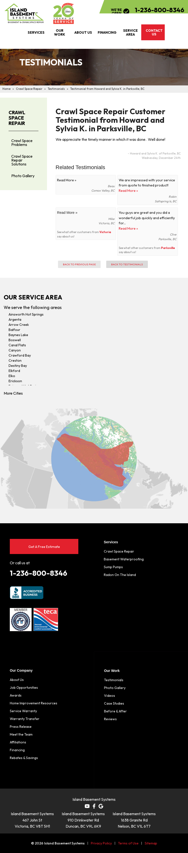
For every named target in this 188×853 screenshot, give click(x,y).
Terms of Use (128, 843)
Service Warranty (23, 711)
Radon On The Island (120, 575)
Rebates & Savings (24, 758)
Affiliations (18, 742)
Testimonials (113, 680)
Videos (109, 695)
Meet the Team (21, 734)
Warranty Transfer (24, 719)
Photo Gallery (23, 175)
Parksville (168, 248)
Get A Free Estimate (44, 547)
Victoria (105, 232)
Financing (17, 750)
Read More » (128, 190)
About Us (17, 680)
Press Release (21, 726)
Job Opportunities (24, 687)
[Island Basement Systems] (24, 13)
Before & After (115, 711)
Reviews (110, 719)
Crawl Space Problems (22, 142)
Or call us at (20, 563)
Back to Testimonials (127, 264)
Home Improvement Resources (33, 703)
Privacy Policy (101, 843)
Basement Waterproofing (124, 559)
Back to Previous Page (79, 264)
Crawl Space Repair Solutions (22, 160)
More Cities (13, 393)
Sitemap (151, 843)
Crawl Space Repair (17, 118)
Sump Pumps (113, 567)
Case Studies (114, 703)
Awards (16, 695)
